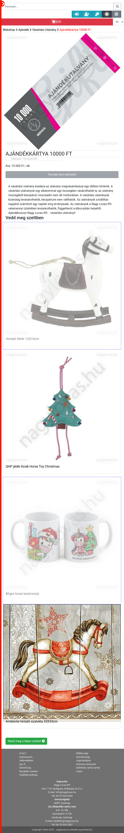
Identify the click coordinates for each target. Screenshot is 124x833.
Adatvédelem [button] (26, 760)
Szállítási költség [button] (28, 774)
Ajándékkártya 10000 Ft (75, 30)
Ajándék (23, 30)
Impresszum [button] (26, 757)
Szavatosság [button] (83, 757)
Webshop (9, 30)
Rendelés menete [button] (28, 771)
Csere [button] (79, 771)
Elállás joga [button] (82, 753)
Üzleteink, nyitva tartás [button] (88, 767)
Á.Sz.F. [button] (23, 753)
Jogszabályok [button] (83, 760)
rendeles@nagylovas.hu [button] (65, 821)
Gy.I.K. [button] (22, 764)
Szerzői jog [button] (25, 767)
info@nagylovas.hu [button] (66, 792)
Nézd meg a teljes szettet (26, 741)
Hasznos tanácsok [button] (86, 764)
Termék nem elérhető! (62, 174)
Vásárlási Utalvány (44, 30)
